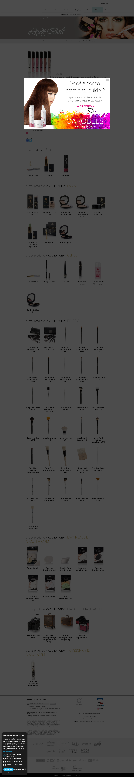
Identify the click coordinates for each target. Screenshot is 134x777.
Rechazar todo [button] (20, 769)
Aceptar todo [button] (8, 769)
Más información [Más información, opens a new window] (7, 751)
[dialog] (14, 753)
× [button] (25, 734)
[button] (14, 773)
